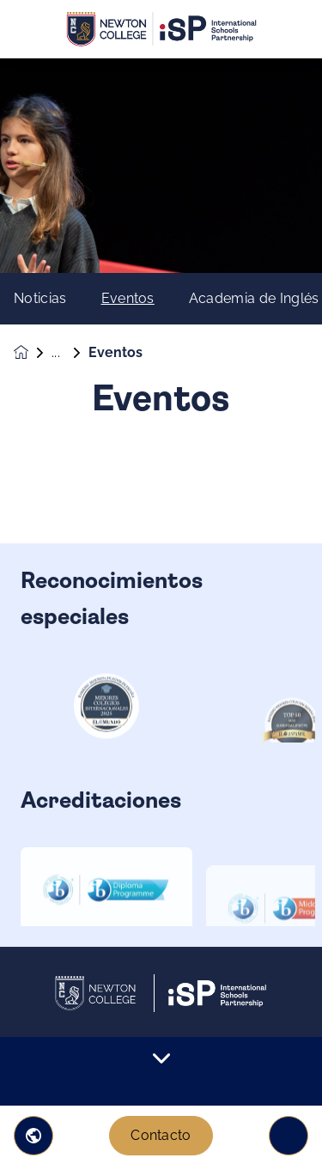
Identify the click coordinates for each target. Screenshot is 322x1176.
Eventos (128, 299)
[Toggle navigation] (288, 1135)
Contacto (161, 1135)
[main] (161, 617)
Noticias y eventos (70, 353)
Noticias (40, 299)
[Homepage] (33, 352)
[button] (33, 1135)
